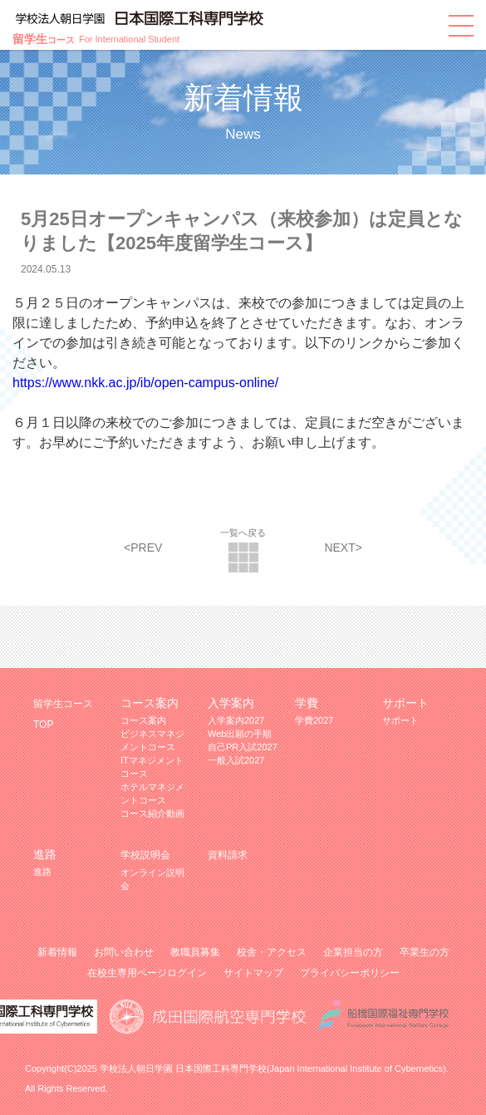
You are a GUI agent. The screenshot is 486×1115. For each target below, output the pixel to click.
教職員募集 (195, 952)
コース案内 (143, 720)
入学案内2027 (236, 720)
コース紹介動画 (152, 813)
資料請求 (228, 855)
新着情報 (57, 952)
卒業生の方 (424, 952)
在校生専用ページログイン (147, 973)
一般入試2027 (236, 760)
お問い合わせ (124, 952)
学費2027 (314, 720)
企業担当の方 (353, 952)
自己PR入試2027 (242, 747)
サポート (400, 720)
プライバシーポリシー (350, 973)
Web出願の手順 (240, 734)
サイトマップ (253, 973)
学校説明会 (145, 855)
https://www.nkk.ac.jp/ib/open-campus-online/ (145, 383)
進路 (42, 872)
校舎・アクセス (272, 952)
